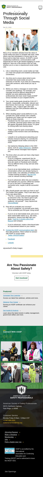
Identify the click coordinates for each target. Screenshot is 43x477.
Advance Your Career (10, 302)
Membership (9, 437)
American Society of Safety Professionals (12, 7)
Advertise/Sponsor (11, 432)
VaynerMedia (12, 203)
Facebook (11, 239)
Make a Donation (11, 435)
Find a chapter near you (13, 442)
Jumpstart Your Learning (11, 295)
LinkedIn (11, 243)
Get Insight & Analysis (10, 310)
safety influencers (25, 148)
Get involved (21, 278)
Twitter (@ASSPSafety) (16, 235)
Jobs (6, 439)
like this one (31, 174)
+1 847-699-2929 (9, 420)
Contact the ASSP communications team (20, 230)
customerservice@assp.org (12, 423)
